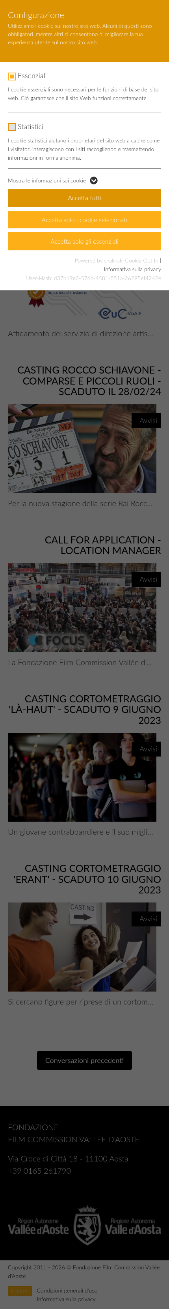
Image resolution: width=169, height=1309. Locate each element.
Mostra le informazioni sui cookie (47, 180)
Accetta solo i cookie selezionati (85, 219)
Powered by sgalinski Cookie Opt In (117, 260)
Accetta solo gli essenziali (84, 241)
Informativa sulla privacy (132, 269)
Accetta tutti (84, 197)
